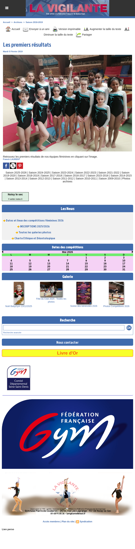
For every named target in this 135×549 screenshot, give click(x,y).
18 (11, 266)
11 (11, 263)
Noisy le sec (15, 194)
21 (67, 266)
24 (123, 266)
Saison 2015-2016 (97, 175)
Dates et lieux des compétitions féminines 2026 (35, 221)
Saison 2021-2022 (108, 172)
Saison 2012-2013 (39, 178)
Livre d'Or (67, 353)
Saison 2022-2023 (85, 172)
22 (86, 266)
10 (123, 260)
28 (67, 269)
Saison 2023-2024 (62, 172)
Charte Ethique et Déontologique (34, 239)
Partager (84, 34)
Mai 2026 (67, 252)
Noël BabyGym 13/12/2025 (18, 306)
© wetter (11, 199)
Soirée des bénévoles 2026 (83, 306)
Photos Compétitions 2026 (116, 306)
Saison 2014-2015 (121, 175)
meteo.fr (19, 199)
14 (67, 263)
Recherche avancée (12, 332)
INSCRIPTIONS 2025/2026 (35, 227)
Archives (18, 22)
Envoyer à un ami (36, 29)
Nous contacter (67, 342)
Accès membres (51, 521)
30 (104, 269)
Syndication (86, 521)
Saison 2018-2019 (34, 22)
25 (11, 269)
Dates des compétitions (67, 247)
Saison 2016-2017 (74, 175)
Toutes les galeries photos (35, 233)
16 (104, 263)
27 (48, 269)
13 (48, 263)
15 (86, 263)
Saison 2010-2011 (86, 178)
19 (30, 266)
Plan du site (68, 521)
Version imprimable (66, 29)
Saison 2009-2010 (109, 178)
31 (123, 269)
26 (30, 269)
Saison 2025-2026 (16, 172)
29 (86, 269)
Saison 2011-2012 (63, 178)
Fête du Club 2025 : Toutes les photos (51, 300)
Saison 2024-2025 (39, 172)
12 (30, 263)
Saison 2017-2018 (51, 175)
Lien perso (8, 529)
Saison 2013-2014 (16, 178)
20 (48, 266)
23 (104, 266)
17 (123, 263)
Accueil (6, 22)
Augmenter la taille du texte (102, 29)
